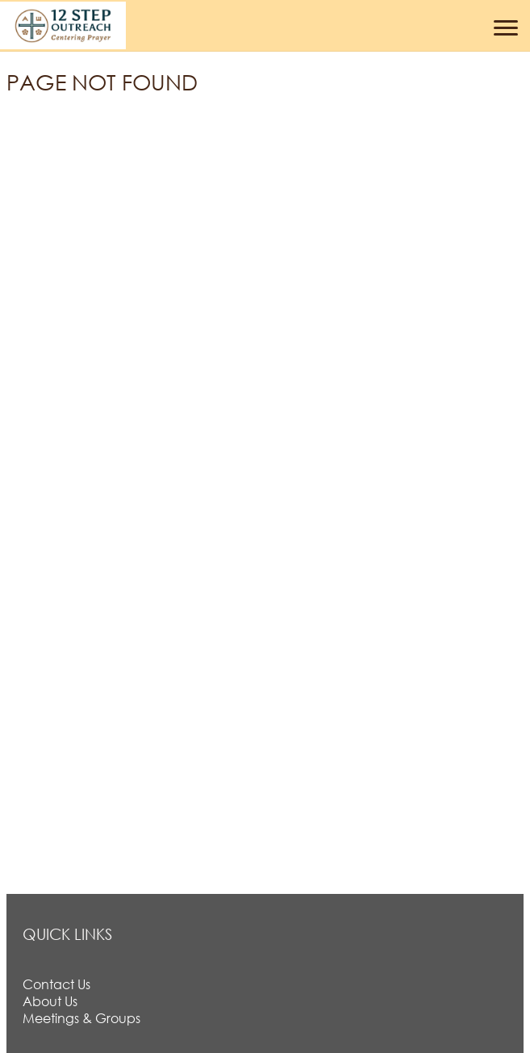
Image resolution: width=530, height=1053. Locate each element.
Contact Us (56, 983)
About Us (50, 1000)
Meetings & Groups (81, 1017)
